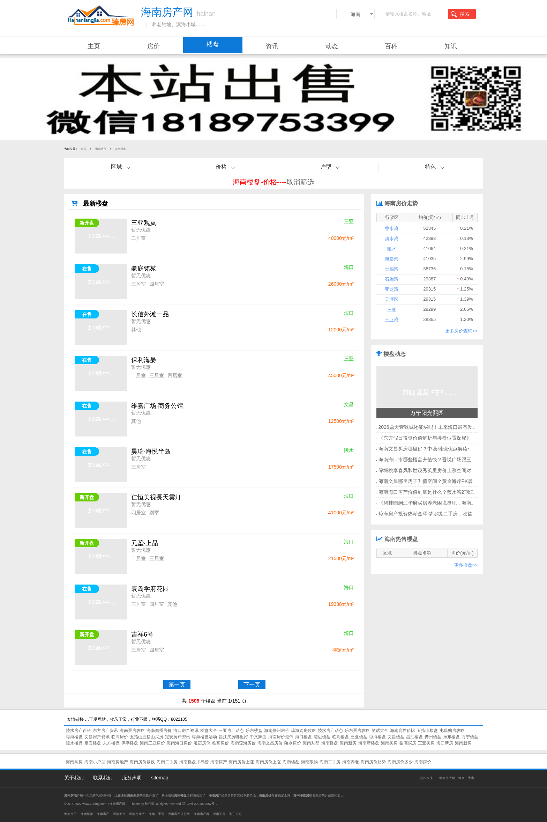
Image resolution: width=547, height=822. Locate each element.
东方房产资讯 (105, 730)
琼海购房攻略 (303, 730)
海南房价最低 (280, 736)
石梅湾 (391, 279)
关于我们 (74, 777)
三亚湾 (391, 319)
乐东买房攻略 (357, 730)
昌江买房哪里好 (233, 736)
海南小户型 (94, 761)
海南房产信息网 (179, 814)
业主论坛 (235, 814)
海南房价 (100, 149)
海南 (355, 14)
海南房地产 (117, 761)
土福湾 (391, 269)
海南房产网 (447, 778)
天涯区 (391, 299)
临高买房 (407, 743)
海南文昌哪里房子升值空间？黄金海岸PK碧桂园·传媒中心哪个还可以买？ (458, 481)
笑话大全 (380, 730)
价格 (221, 167)
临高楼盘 (340, 736)
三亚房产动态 (231, 730)
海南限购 (309, 761)
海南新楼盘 (368, 743)
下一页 (251, 685)
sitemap (159, 777)
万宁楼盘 (470, 736)
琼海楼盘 (74, 736)
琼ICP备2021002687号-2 (199, 804)
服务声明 (132, 777)
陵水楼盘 (74, 743)
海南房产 (218, 761)
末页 (326, 685)
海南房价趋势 (373, 761)
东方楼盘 (111, 743)
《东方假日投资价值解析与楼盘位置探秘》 (425, 438)
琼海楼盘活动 (204, 736)
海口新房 (444, 743)
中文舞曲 (258, 736)
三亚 (391, 309)
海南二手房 (167, 761)
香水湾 (391, 228)
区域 (116, 167)
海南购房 (74, 761)
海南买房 (389, 743)
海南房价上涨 (241, 761)
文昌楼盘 (396, 736)
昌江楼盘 (414, 736)
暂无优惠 (141, 230)
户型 (325, 167)
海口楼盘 (303, 736)
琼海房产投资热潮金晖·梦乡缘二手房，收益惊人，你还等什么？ (448, 513)
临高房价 (119, 736)
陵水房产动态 (330, 730)
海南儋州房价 (159, 730)
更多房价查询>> (461, 330)
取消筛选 (300, 182)
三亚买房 (426, 743)
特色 (430, 167)
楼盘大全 (208, 730)
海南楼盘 (120, 149)
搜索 (460, 14)
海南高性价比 (402, 730)
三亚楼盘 (359, 736)
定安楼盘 (92, 743)
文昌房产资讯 (97, 736)
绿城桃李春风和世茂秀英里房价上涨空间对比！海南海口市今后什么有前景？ (462, 470)
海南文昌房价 (270, 743)
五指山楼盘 (427, 730)
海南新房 (348, 743)
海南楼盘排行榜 (194, 761)
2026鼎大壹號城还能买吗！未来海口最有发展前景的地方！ (443, 427)
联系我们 (103, 777)
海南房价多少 (400, 761)
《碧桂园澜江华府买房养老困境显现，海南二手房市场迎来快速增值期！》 (459, 503)
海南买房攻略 (132, 730)
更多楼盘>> (466, 565)
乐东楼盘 (254, 730)
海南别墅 (311, 743)
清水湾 (391, 238)
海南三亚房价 (152, 743)
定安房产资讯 (177, 736)
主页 (94, 46)
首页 (84, 149)
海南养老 (350, 761)
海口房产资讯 (185, 730)
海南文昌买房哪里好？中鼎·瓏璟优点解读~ (425, 449)
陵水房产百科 (78, 730)
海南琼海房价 (243, 743)
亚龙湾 (391, 289)
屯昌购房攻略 (452, 730)
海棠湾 (391, 259)
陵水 (391, 248)
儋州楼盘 (433, 736)
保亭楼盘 (129, 743)
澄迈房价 (202, 743)
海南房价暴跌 (142, 761)
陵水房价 (292, 743)
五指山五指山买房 (146, 736)
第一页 (176, 685)
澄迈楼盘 (322, 736)
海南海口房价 (179, 743)
